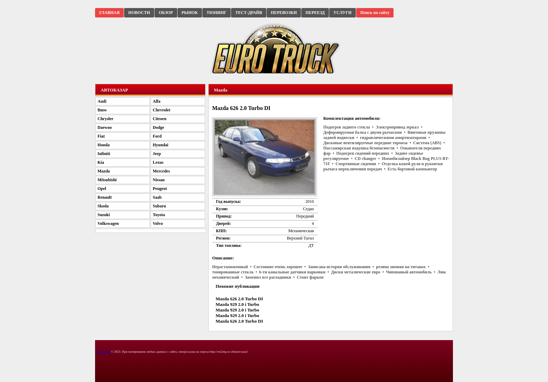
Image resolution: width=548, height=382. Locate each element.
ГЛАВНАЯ (109, 12)
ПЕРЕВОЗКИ (284, 12)
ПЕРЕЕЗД (315, 12)
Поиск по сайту (375, 12)
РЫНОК (190, 12)
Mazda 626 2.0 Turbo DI (239, 298)
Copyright (104, 351)
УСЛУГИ (342, 12)
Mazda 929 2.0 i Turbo (237, 304)
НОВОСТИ (139, 12)
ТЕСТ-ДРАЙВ (248, 12)
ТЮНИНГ (216, 12)
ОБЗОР (166, 12)
